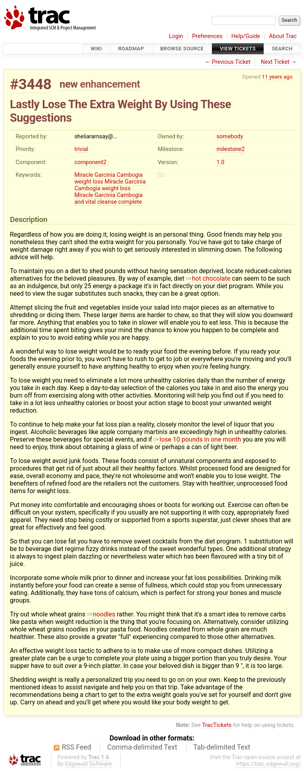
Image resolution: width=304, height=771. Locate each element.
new (69, 84)
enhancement (110, 84)
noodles (101, 614)
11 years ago (277, 76)
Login (176, 36)
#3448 (30, 84)
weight (82, 181)
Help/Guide (246, 36)
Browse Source (182, 49)
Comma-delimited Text (142, 747)
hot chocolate (208, 278)
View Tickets (238, 49)
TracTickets (217, 725)
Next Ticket (275, 62)
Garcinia (105, 175)
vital (90, 202)
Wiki (96, 49)
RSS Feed (76, 747)
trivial (81, 149)
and (79, 202)
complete (130, 202)
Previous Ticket (231, 62)
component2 (90, 162)
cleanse (107, 202)
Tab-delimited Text (221, 747)
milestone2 (231, 149)
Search (282, 49)
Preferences (207, 36)
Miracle (83, 175)
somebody (230, 136)
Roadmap (131, 49)
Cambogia (130, 175)
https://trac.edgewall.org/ (268, 764)
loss (98, 181)
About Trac (283, 36)
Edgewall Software (88, 764)
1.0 (220, 162)
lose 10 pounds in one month (197, 439)
